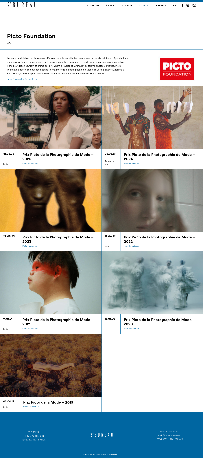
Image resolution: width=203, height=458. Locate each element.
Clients (143, 5)
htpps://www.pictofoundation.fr (22, 79)
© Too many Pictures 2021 (94, 454)
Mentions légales (112, 454)
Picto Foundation (30, 163)
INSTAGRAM (176, 439)
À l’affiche (93, 5)
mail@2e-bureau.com (169, 435)
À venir (110, 5)
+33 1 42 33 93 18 (169, 431)
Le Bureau (160, 5)
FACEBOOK (161, 439)
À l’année (126, 5)
